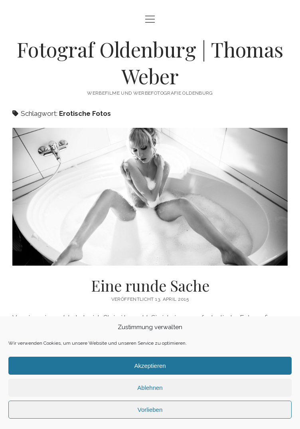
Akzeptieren (150, 365)
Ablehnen (149, 387)
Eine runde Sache (149, 197)
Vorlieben (150, 409)
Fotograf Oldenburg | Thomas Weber (150, 62)
